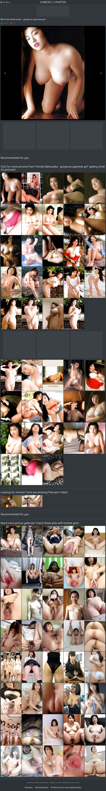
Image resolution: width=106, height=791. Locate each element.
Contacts (29, 787)
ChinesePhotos (53, 2)
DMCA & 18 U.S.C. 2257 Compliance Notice (66, 787)
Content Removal (41, 787)
